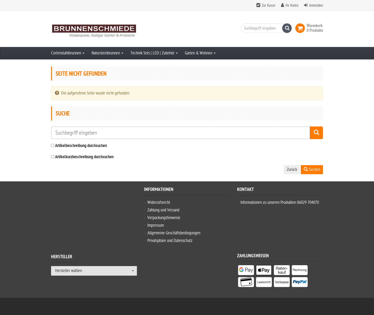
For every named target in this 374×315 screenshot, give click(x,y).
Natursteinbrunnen (107, 53)
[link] (301, 28)
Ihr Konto (292, 5)
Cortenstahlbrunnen (67, 53)
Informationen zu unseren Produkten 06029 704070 (279, 202)
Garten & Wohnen (200, 53)
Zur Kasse (268, 5)
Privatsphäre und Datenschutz (169, 240)
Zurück (292, 169)
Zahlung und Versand (163, 210)
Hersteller (61, 257)
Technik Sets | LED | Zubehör (154, 53)
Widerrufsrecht (158, 202)
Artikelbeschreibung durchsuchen (81, 146)
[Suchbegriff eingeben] (265, 28)
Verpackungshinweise (163, 217)
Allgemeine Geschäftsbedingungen (173, 233)
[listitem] (246, 271)
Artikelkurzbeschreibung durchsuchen (84, 157)
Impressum (155, 225)
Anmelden (316, 5)
